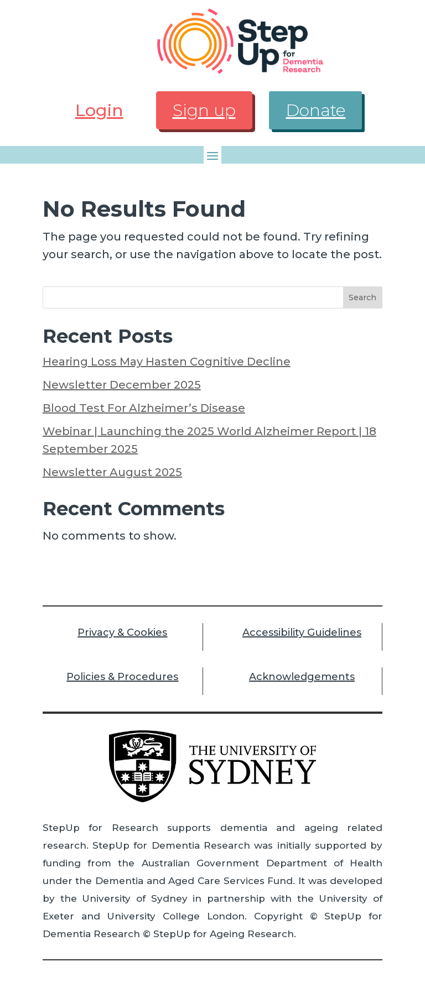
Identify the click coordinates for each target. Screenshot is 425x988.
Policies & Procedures (122, 677)
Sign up (204, 110)
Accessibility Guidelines (301, 632)
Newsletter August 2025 (112, 472)
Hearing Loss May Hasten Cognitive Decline (167, 361)
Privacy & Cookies (122, 632)
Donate (315, 110)
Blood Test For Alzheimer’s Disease (144, 408)
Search (362, 297)
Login (99, 110)
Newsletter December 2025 (122, 384)
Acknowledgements (302, 677)
